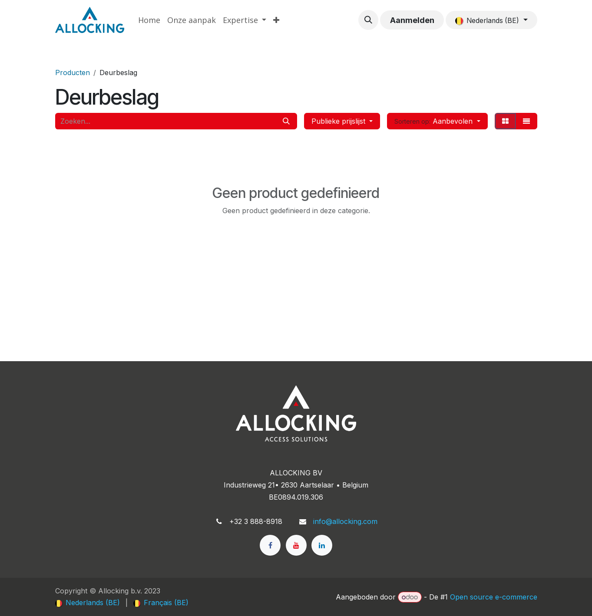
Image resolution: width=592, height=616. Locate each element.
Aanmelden (412, 20)
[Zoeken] (286, 121)
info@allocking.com (345, 521)
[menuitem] (149, 20)
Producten (72, 72)
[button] (368, 20)
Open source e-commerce (493, 597)
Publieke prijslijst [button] (339, 121)
